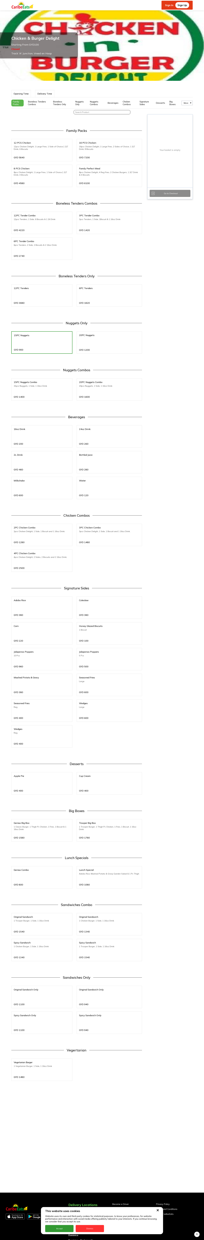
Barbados (73, 1179)
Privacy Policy (163, 1158)
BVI (70, 1174)
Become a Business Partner (126, 1163)
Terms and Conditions (166, 1163)
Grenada (73, 1199)
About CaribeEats (165, 1168)
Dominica (73, 1189)
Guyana (72, 1204)
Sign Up (182, 5)
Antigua (72, 1169)
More (186, 57)
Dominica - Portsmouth (80, 1194)
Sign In (169, 5)
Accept (59, 1228)
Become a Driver (120, 1158)
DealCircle (73, 1184)
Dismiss (89, 1228)
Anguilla (72, 1164)
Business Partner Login (123, 1168)
